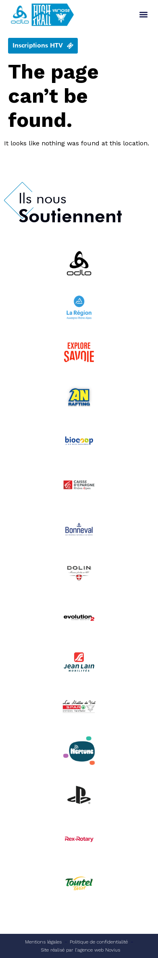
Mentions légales (43, 942)
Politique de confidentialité (99, 942)
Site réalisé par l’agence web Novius (80, 950)
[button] (143, 14)
